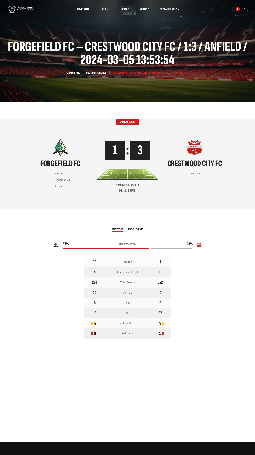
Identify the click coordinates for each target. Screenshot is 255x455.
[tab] (117, 230)
